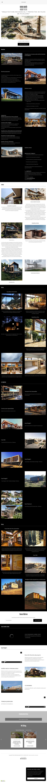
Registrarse (37, 620)
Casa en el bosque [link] (28, 730)
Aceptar (35, 778)
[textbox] (18, 620)
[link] (23, 9)
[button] (3, 2)
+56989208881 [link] (23, 2)
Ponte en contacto (23, 44)
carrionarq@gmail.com (31, 178)
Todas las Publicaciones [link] (20, 730)
